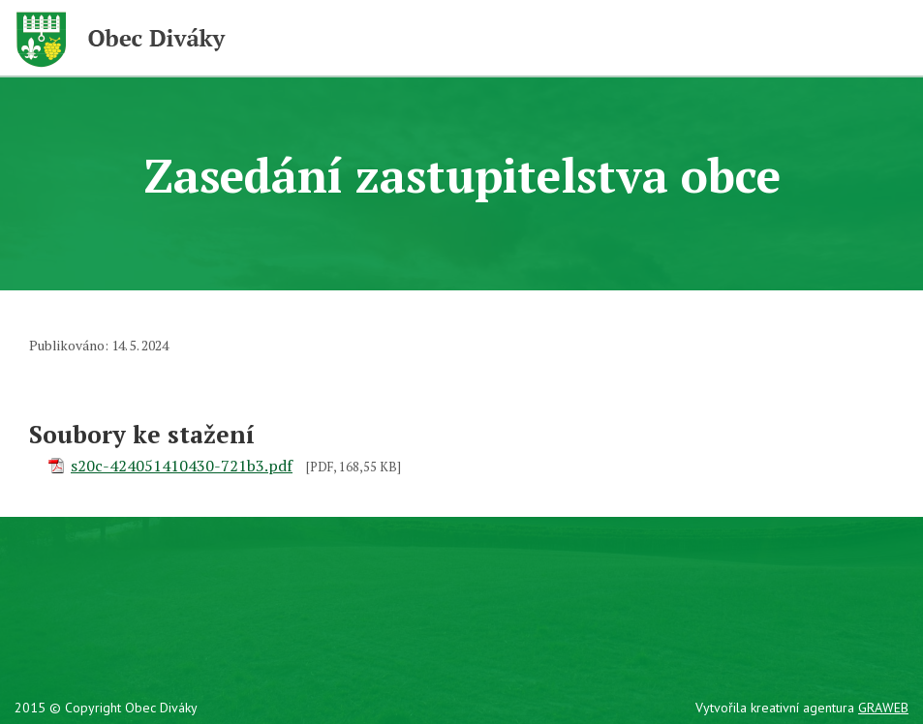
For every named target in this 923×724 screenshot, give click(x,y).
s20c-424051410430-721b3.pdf (181, 465)
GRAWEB (883, 707)
